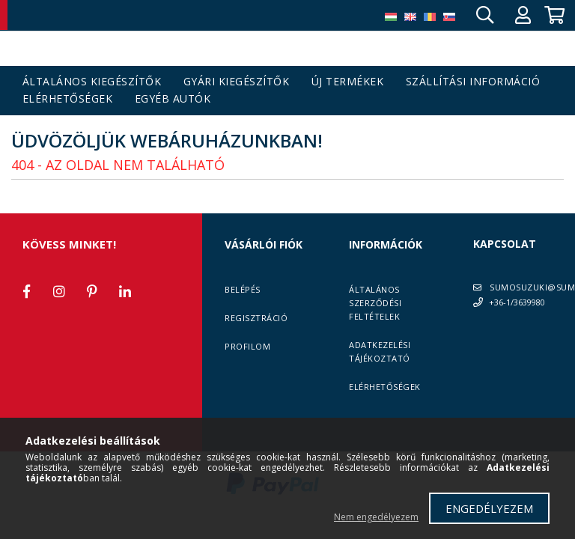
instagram (59, 291)
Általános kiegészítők (92, 82)
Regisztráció (256, 317)
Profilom (247, 346)
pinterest (92, 291)
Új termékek (347, 82)
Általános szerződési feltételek (375, 303)
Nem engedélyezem (376, 517)
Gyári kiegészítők (236, 82)
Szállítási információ (473, 82)
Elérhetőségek (67, 99)
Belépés (243, 289)
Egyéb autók (173, 99)
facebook (26, 291)
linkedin (125, 291)
